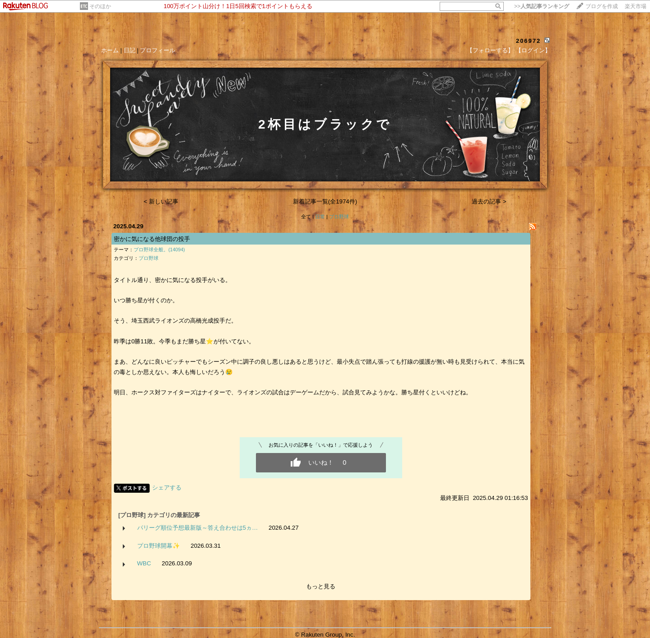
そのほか (100, 6)
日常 (320, 216)
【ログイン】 (533, 50)
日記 (129, 50)
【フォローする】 (490, 50)
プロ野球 (339, 216)
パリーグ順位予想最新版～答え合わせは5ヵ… (197, 527)
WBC (144, 563)
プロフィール (157, 50)
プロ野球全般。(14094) (159, 249)
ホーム (110, 50)
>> (541, 6)
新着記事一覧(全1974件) (325, 201)
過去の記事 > (489, 201)
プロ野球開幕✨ (158, 545)
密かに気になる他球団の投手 (152, 239)
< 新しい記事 (161, 201)
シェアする (166, 487)
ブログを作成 (601, 6)
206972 (528, 40)
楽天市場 (635, 6)
